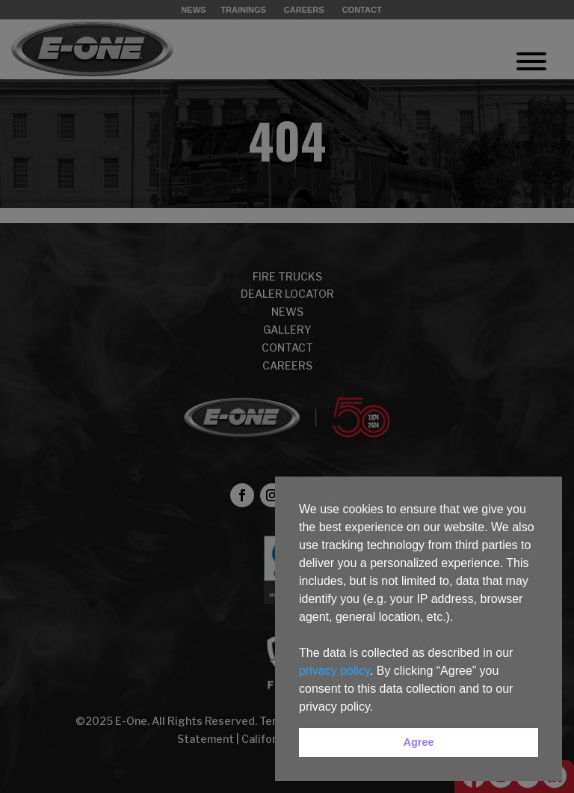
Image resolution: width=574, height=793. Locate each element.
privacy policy (334, 670)
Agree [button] (419, 742)
